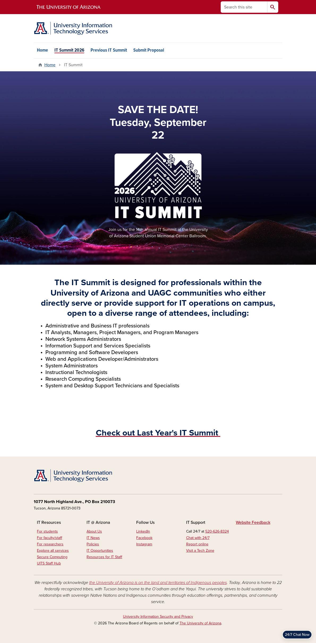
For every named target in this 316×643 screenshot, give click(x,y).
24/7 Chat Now (297, 634)
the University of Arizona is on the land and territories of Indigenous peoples (158, 582)
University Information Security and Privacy (158, 616)
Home (42, 50)
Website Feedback (253, 522)
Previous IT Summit (109, 50)
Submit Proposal (148, 50)
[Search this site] (244, 7)
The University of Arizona (200, 623)
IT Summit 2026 (69, 50)
